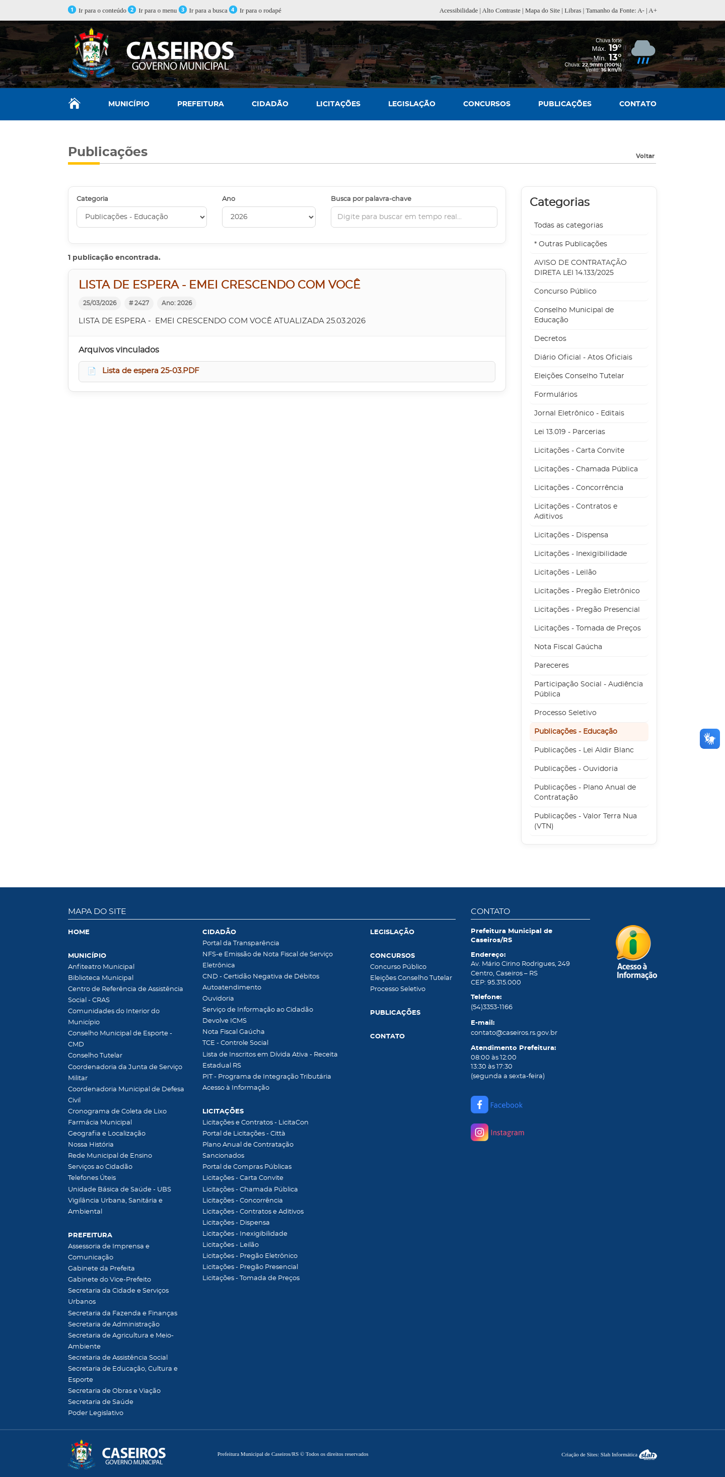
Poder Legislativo (95, 1413)
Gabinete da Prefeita (101, 1268)
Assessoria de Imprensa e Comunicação (109, 1252)
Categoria (92, 199)
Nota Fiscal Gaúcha (568, 647)
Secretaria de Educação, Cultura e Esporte (123, 1374)
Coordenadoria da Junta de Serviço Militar (125, 1073)
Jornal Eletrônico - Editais (579, 413)
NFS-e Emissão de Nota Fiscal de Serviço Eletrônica (267, 960)
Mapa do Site (542, 10)
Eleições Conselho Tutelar (579, 376)
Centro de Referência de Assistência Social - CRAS (125, 995)
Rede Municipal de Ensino (110, 1156)
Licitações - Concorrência (578, 487)
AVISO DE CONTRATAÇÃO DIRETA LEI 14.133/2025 (580, 267)
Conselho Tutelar (95, 1055)
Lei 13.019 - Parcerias (569, 432)
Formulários (555, 394)
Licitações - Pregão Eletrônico (587, 591)
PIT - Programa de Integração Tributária (266, 1077)
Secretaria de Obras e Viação (114, 1391)
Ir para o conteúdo (97, 10)
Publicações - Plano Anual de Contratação (585, 792)
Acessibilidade (459, 10)
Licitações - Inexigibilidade (580, 553)
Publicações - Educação (575, 731)
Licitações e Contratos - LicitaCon (255, 1122)
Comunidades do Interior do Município (114, 1017)
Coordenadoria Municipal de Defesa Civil (126, 1095)
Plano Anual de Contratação (248, 1145)
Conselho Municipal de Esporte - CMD (120, 1039)
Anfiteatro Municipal (101, 967)
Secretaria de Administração (114, 1324)
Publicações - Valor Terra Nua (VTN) (585, 821)
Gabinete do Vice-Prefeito (109, 1280)
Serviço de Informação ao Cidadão (257, 1010)
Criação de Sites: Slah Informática (609, 1454)
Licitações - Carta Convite (579, 450)
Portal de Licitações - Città (243, 1134)
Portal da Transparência (240, 943)
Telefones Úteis (92, 1178)
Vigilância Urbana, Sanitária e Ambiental (115, 1206)
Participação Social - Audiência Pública (588, 689)
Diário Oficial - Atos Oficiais (583, 357)
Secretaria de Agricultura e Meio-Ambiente (121, 1341)
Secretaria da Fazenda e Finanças (122, 1313)
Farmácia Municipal (100, 1122)
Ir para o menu (153, 10)
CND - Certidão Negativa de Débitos (260, 976)
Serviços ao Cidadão (100, 1167)
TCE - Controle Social (235, 1043)
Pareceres (551, 665)
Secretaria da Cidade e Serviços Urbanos (118, 1296)
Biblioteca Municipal (100, 978)
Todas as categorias (568, 225)
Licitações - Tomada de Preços (587, 628)
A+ (652, 10)
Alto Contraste (501, 10)
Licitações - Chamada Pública (586, 469)
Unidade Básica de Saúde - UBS (119, 1189)
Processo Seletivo (565, 713)
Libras (572, 10)
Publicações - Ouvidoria (576, 768)
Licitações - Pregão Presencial (587, 609)
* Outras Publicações (570, 244)
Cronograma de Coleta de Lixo (117, 1111)
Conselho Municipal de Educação (574, 315)
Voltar (645, 156)
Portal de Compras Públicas (247, 1167)
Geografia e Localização (107, 1134)
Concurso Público (565, 291)
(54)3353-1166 (492, 1007)
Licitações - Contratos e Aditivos (575, 511)
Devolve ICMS (224, 1021)
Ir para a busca (203, 10)
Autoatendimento (231, 987)
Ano (228, 199)
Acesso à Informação (235, 1088)
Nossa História (91, 1145)
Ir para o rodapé (255, 10)
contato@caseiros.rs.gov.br (514, 1033)
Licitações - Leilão (565, 572)
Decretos (550, 338)
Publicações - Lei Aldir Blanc (584, 750)
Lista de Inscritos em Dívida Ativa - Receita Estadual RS (270, 1060)
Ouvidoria (218, 999)
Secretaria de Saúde (100, 1402)
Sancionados (223, 1156)
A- (640, 10)
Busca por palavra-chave (371, 199)
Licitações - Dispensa (571, 535)
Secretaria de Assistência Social (118, 1358)
